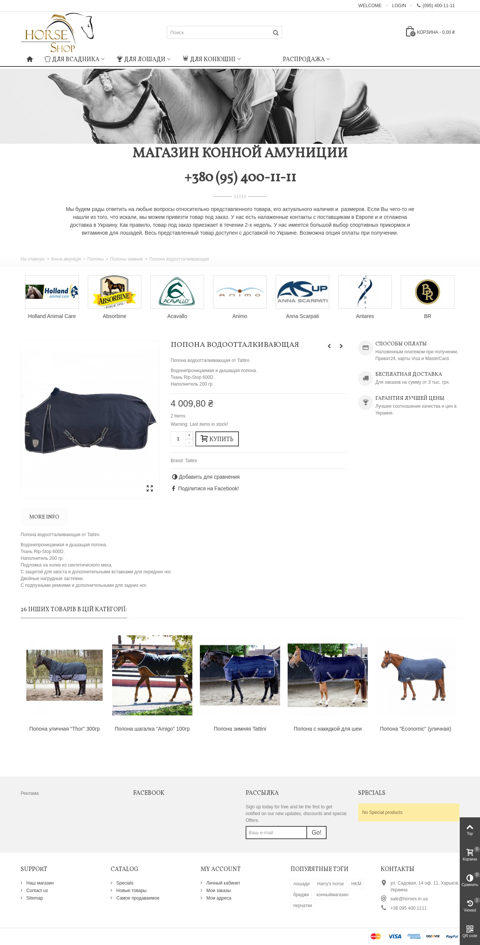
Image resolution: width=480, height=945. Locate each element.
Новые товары (131, 890)
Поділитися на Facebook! (208, 488)
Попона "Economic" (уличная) (415, 729)
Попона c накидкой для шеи (328, 729)
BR (427, 316)
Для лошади (141, 59)
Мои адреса (218, 898)
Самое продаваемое (137, 898)
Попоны (95, 259)
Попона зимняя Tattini (240, 729)
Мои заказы (218, 890)
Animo (240, 316)
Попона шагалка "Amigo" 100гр (152, 729)
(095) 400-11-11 (436, 5)
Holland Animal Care (52, 316)
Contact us (36, 890)
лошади (301, 883)
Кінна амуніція (66, 259)
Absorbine (114, 316)
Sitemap (34, 898)
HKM (356, 883)
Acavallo (177, 316)
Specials (124, 883)
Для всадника (72, 59)
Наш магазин (39, 883)
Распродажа (304, 60)
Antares (365, 316)
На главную (33, 259)
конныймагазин (332, 894)
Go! (316, 832)
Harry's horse (330, 883)
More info (44, 517)
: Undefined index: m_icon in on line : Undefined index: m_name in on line (262, 58)
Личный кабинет (222, 883)
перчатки (302, 905)
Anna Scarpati (302, 316)
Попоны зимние (126, 259)
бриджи (301, 894)
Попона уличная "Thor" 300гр (64, 729)
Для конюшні (209, 59)
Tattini (190, 460)
